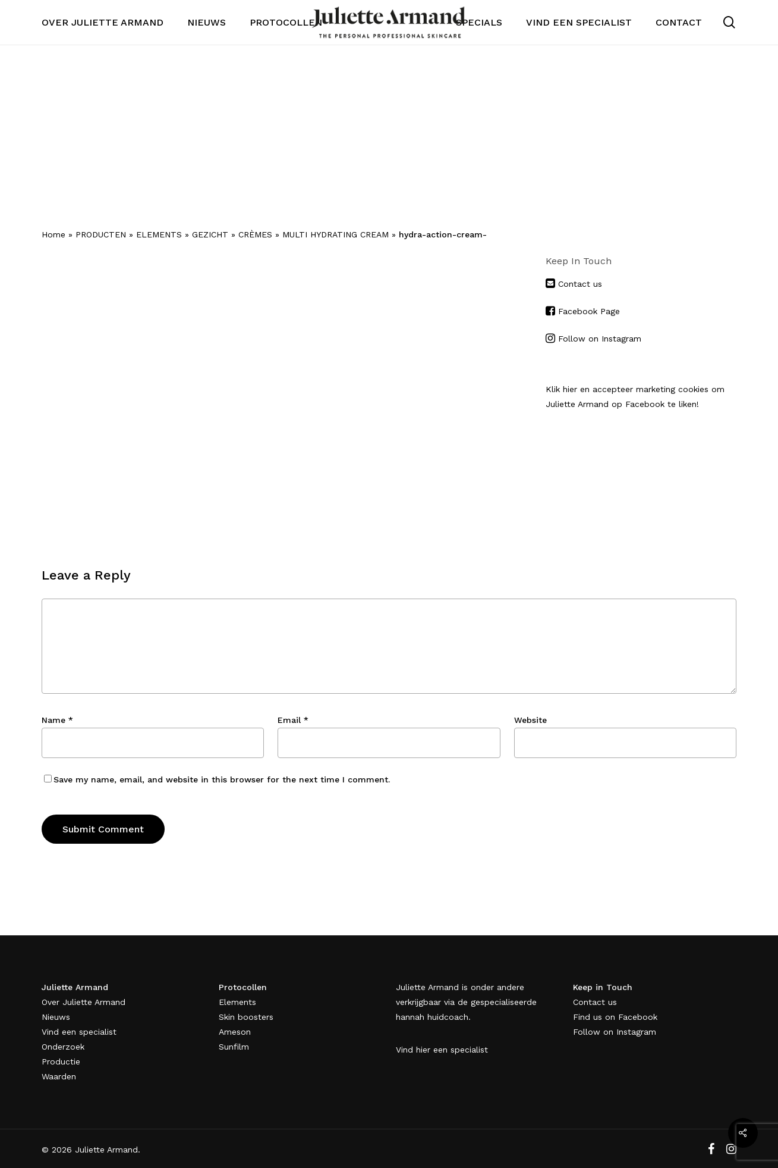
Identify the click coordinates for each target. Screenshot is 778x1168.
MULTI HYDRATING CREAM (335, 234)
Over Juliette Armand (83, 1002)
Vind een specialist (79, 1032)
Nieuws (56, 1017)
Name (57, 720)
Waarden (59, 1076)
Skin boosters (246, 1017)
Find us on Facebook (615, 1017)
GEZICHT (210, 234)
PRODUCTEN (100, 234)
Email (293, 720)
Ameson (235, 1032)
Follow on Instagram (599, 338)
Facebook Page (589, 311)
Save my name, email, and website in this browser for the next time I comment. (221, 779)
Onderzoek (63, 1046)
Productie (61, 1061)
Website (530, 720)
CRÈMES (255, 234)
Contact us (578, 284)
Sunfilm (234, 1046)
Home (53, 234)
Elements (237, 1002)
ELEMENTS (159, 234)
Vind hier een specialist (442, 1049)
